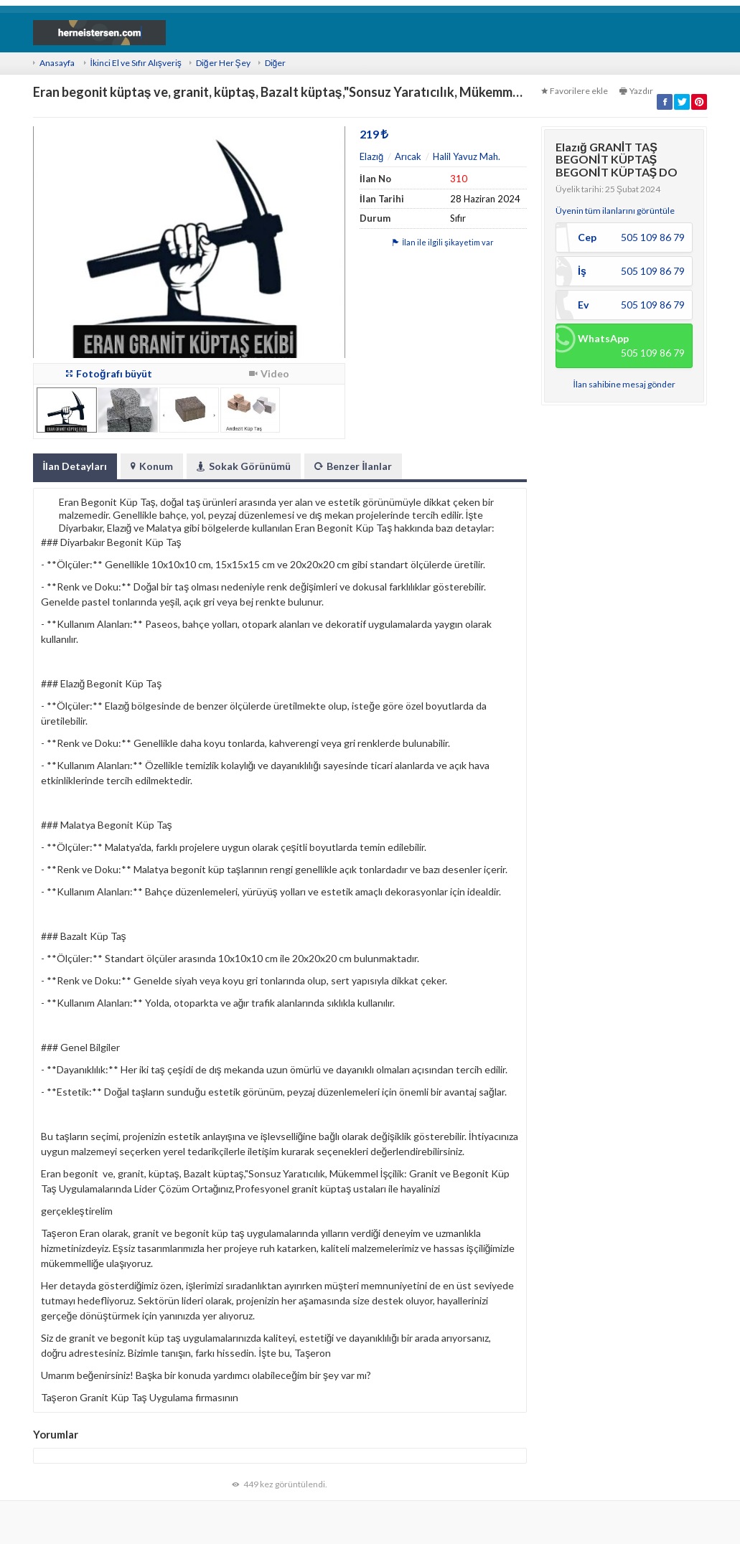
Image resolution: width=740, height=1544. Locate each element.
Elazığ (371, 156)
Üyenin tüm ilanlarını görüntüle (615, 210)
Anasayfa (57, 62)
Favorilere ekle (574, 90)
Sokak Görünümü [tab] (244, 466)
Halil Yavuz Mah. (466, 156)
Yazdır (636, 90)
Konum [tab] (152, 466)
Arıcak (408, 156)
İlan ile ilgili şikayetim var (443, 242)
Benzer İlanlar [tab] (353, 466)
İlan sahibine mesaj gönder (624, 384)
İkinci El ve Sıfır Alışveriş (136, 62)
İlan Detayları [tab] (75, 466)
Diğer (275, 62)
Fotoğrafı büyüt (109, 373)
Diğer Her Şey (223, 62)
